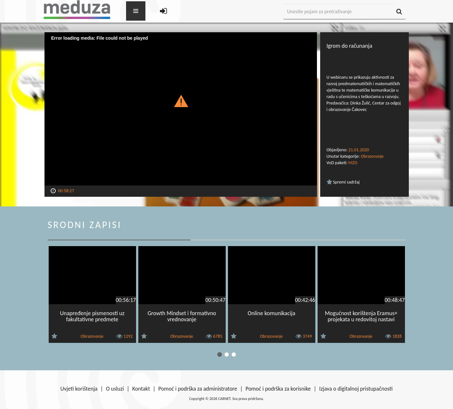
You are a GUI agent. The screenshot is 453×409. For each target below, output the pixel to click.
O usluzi (115, 388)
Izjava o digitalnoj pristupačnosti (356, 388)
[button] (181, 100)
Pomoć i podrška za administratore (197, 388)
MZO (353, 162)
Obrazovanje (372, 156)
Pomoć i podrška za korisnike (278, 388)
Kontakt (141, 388)
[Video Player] (180, 108)
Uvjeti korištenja (78, 388)
